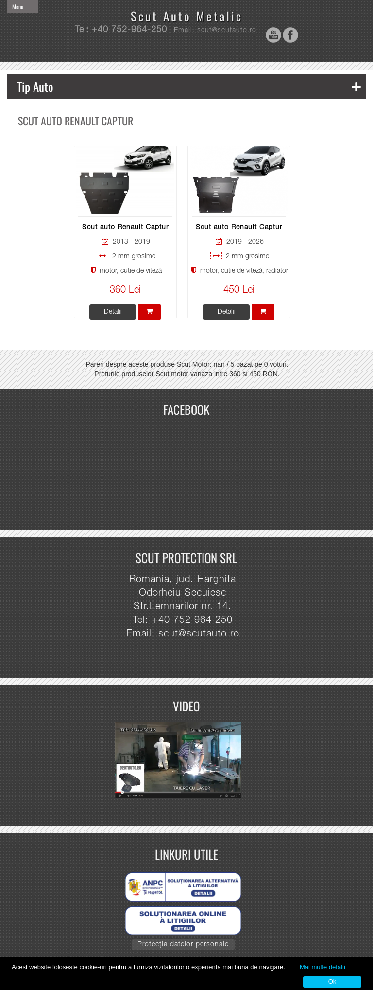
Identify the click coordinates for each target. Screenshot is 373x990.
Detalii (113, 312)
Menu (17, 6)
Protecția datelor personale (183, 944)
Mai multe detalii (322, 967)
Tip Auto (189, 86)
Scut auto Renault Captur (125, 227)
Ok (332, 981)
